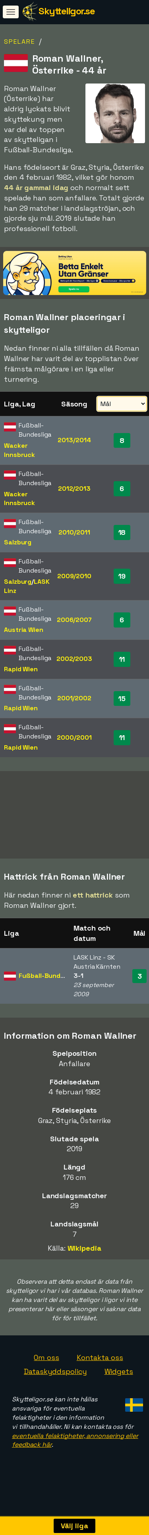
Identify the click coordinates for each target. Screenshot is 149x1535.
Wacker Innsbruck (19, 450)
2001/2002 (74, 698)
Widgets (118, 1380)
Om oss (46, 1366)
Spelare (19, 41)
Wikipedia (84, 1257)
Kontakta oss (100, 1366)
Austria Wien (23, 630)
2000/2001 (74, 737)
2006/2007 (74, 620)
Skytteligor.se (67, 11)
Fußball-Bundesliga (49, 985)
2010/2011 (74, 532)
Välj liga (74, 1525)
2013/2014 (74, 440)
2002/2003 (74, 659)
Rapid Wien (21, 669)
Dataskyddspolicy (55, 1380)
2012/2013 (74, 488)
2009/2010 (74, 576)
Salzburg (17, 542)
